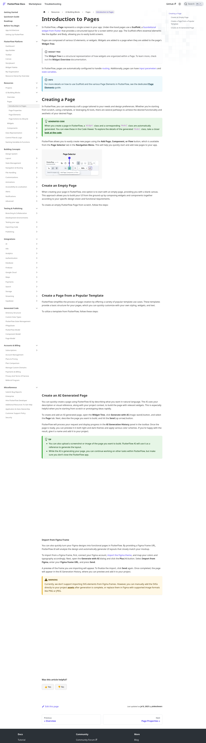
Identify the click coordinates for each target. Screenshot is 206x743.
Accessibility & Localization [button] (16, 187)
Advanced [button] (9, 201)
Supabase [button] (9, 301)
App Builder (10, 50)
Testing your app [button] (12, 222)
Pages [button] (9, 101)
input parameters (148, 68)
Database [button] (9, 263)
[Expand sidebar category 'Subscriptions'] (37, 350)
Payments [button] (9, 282)
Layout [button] (8, 158)
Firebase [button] (9, 267)
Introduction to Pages (17, 106)
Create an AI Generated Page (182, 28)
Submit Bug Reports (14, 392)
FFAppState (10, 325)
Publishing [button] (10, 232)
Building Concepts (12, 149)
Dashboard (10, 46)
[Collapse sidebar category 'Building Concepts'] (37, 149)
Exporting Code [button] (12, 227)
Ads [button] (7, 248)
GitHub (171, 4)
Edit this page (50, 706)
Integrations (9, 239)
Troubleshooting (53, 4)
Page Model (10, 338)
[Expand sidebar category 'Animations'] (37, 182)
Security (9, 417)
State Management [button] (13, 163)
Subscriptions (11, 350)
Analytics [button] (9, 253)
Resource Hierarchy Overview (17, 76)
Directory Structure (13, 313)
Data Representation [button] (14, 133)
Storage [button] (9, 291)
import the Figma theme (119, 555)
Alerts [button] (8, 191)
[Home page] (44, 12)
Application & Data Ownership (18, 409)
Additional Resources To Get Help (19, 404)
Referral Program (12, 380)
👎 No (61, 686)
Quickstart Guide (11, 16)
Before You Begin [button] (11, 25)
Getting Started (11, 12)
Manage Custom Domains (16, 367)
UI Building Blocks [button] (13, 92)
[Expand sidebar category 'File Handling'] (37, 172)
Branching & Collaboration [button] (16, 213)
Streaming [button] (10, 296)
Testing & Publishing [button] (13, 208)
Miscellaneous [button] (10, 387)
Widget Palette (11, 67)
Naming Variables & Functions (18, 142)
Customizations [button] (12, 177)
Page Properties (15, 110)
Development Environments (17, 218)
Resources (8, 83)
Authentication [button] (11, 258)
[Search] (193, 4)
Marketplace (35, 4)
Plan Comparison (12, 363)
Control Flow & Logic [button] (14, 137)
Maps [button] (8, 277)
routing (106, 68)
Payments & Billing (13, 372)
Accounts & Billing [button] (12, 345)
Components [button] (12, 128)
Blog (136, 739)
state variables (49, 71)
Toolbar (9, 54)
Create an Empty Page (180, 17)
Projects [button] (9, 88)
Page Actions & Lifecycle (18, 119)
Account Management (14, 355)
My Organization (12, 71)
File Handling (11, 172)
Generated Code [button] (11, 308)
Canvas (8, 59)
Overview (11, 97)
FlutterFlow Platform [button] (13, 41)
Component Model (13, 334)
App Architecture (12, 30)
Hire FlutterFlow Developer (16, 400)
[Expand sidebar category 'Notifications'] (37, 196)
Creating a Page (175, 13)
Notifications (11, 196)
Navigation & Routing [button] (14, 168)
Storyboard (10, 63)
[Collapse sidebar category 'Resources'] (37, 83)
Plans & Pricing (12, 359)
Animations (10, 182)
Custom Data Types (13, 317)
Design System (11, 154)
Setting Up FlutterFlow (15, 34)
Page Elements (15, 114)
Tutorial (21, 739)
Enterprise (10, 396)
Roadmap (8, 21)
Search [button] (8, 286)
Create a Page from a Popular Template (182, 22)
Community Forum (86, 739)
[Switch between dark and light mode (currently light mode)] (180, 4)
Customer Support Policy (16, 413)
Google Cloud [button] (11, 272)
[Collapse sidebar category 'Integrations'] (37, 239)
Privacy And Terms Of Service (17, 376)
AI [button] (6, 244)
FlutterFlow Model (13, 330)
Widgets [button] (10, 123)
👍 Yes (48, 686)
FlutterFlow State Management (18, 321)
